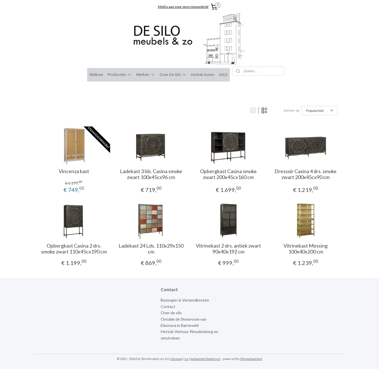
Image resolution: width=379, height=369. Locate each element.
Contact (168, 306)
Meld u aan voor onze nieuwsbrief (183, 6)
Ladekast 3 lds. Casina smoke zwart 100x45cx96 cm (151, 174)
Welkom (96, 74)
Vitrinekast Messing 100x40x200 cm (305, 249)
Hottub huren (202, 74)
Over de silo (171, 312)
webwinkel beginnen (205, 359)
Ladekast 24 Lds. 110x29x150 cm (151, 249)
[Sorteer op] (319, 110)
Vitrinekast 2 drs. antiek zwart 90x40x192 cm (228, 249)
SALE (223, 74)
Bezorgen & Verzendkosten (185, 300)
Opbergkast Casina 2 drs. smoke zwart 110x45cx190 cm (73, 249)
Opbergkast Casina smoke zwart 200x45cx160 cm (228, 174)
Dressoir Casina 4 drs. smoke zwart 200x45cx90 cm (305, 174)
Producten (120, 74)
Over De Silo (173, 74)
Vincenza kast (73, 171)
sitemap (176, 359)
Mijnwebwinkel (251, 359)
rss (186, 359)
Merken (145, 74)
